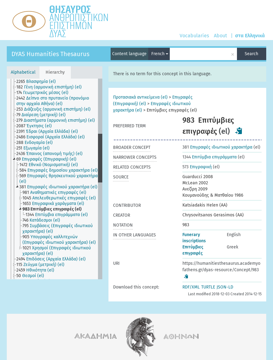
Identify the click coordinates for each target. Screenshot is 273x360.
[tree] (54, 179)
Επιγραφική (197, 167)
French (159, 53)
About (220, 36)
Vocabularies (194, 36)
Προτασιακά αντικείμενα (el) (140, 97)
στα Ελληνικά (250, 36)
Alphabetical (23, 72)
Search (251, 53)
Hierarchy (55, 72)
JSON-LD (225, 287)
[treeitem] (38, 81)
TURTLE (208, 287)
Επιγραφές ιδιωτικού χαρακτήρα (217, 147)
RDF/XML (191, 287)
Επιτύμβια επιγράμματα (209, 157)
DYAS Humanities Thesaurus (50, 54)
